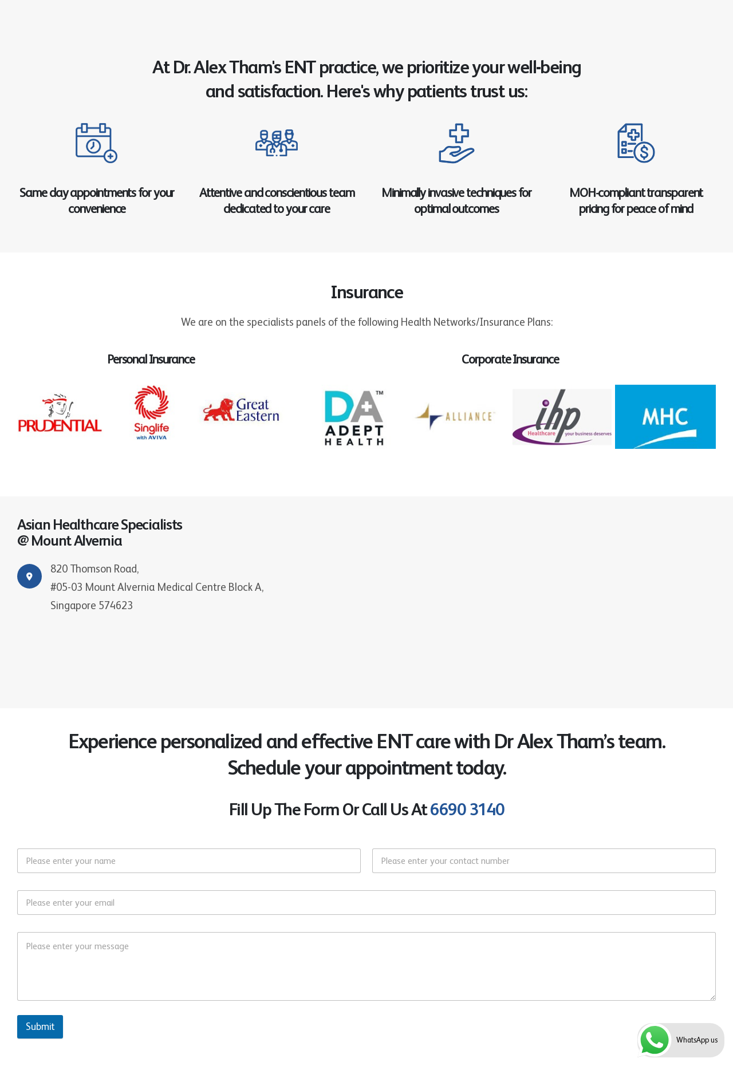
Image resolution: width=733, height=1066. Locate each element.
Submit (40, 1026)
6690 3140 (467, 809)
